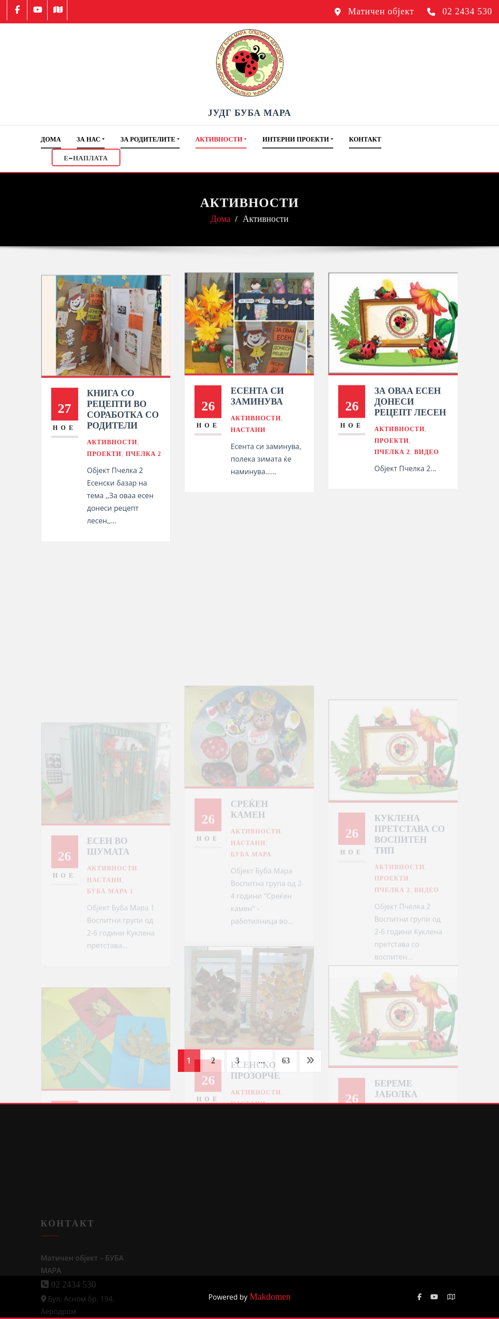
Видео (426, 480)
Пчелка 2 (144, 488)
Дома (51, 139)
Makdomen (269, 1296)
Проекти (104, 488)
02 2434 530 (467, 11)
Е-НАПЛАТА (86, 157)
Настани (247, 458)
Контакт (365, 139)
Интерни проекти (297, 139)
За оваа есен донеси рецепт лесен (410, 429)
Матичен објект (381, 11)
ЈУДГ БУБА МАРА (249, 113)
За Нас (91, 139)
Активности (221, 139)
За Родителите (150, 139)
